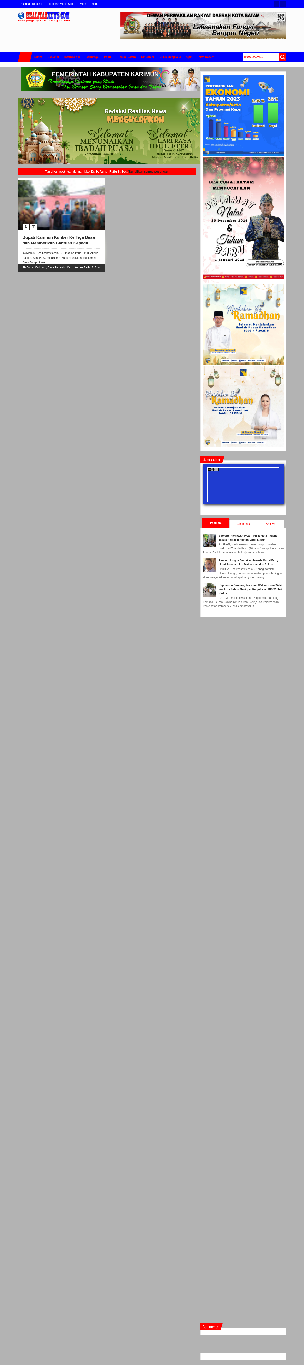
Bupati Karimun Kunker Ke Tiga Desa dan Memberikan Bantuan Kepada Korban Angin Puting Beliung (59, 243)
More (83, 3)
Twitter (276, 4)
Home (25, 57)
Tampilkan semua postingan (148, 171)
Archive (270, 524)
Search (282, 57)
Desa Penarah (56, 267)
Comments (243, 524)
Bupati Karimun (36, 267)
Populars (215, 523)
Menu (95, 3)
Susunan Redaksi (31, 3)
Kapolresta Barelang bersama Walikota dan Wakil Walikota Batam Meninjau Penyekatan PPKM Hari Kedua (251, 589)
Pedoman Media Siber (61, 3)
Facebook (283, 4)
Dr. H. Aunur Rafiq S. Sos (83, 267)
